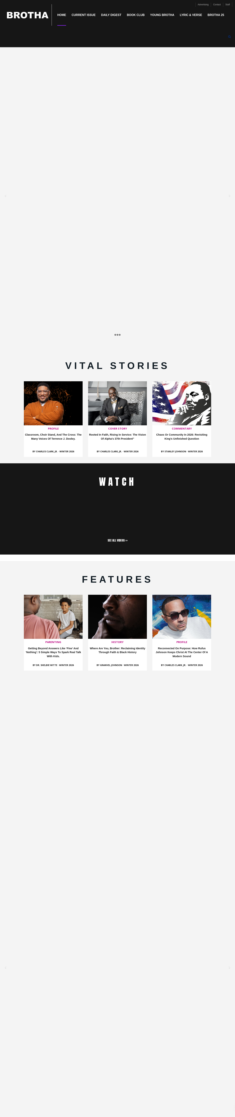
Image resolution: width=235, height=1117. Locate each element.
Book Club (136, 15)
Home (61, 15)
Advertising (203, 4)
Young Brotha (162, 15)
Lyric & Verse (191, 15)
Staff (227, 4)
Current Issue (84, 15)
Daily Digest (111, 15)
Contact (217, 4)
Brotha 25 (216, 15)
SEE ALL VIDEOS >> (118, 540)
